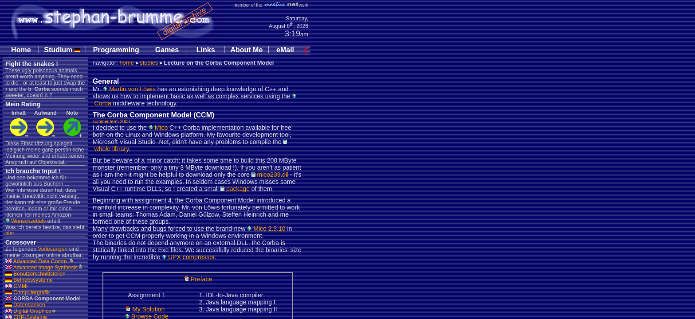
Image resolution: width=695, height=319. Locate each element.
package (235, 188)
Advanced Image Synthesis (41, 268)
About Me (246, 50)
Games (167, 50)
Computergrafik (27, 292)
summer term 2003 (111, 121)
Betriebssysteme (29, 280)
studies (149, 62)
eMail (285, 50)
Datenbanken (25, 305)
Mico (158, 127)
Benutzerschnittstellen (35, 274)
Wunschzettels (25, 221)
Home (21, 50)
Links (205, 50)
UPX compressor (188, 257)
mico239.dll (270, 174)
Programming (116, 50)
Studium (61, 50)
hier (9, 233)
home (126, 62)
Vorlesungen (52, 249)
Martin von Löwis (129, 89)
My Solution (145, 309)
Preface (198, 279)
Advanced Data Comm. (36, 261)
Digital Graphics (28, 311)
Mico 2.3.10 (266, 228)
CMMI (16, 286)
